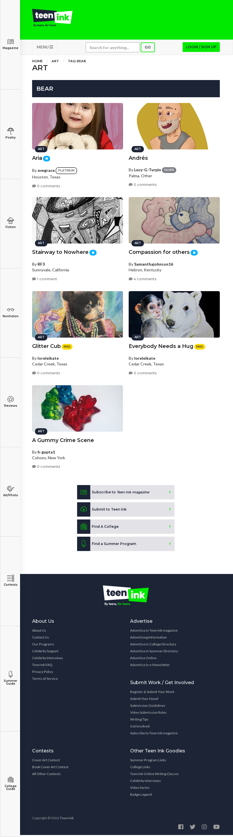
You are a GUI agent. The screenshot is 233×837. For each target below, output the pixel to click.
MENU (45, 48)
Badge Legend (141, 796)
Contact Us (40, 639)
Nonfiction (10, 312)
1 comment (44, 277)
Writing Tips (139, 721)
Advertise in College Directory (153, 646)
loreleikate (48, 356)
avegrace (46, 168)
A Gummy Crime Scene (63, 439)
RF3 (41, 262)
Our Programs (43, 646)
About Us (39, 632)
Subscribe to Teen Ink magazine (154, 735)
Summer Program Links (148, 762)
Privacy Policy (42, 673)
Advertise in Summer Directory (154, 653)
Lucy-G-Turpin (147, 168)
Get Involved (140, 728)
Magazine (10, 44)
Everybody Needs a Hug (161, 345)
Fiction (10, 223)
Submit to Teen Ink (102, 511)
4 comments (142, 277)
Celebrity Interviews (47, 660)
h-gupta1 (46, 450)
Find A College (98, 528)
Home (37, 63)
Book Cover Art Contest (50, 769)
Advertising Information (148, 639)
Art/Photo (10, 491)
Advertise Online (143, 660)
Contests (10, 581)
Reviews (10, 402)
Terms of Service (45, 680)
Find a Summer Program (106, 546)
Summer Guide (10, 678)
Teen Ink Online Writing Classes (154, 776)
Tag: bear (77, 63)
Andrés (138, 156)
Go (148, 49)
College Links (140, 769)
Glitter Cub (46, 345)
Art (55, 63)
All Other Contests (46, 776)
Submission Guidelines (147, 707)
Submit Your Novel (144, 700)
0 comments (46, 184)
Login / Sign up (201, 49)
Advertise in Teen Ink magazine (154, 632)
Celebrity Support (45, 653)
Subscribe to (113, 494)
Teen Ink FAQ (42, 667)
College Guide (10, 783)
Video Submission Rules (148, 714)
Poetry (10, 133)
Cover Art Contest (46, 762)
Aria (37, 156)
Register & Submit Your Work (152, 694)
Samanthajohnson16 (153, 262)
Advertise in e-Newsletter (150, 667)
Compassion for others (159, 251)
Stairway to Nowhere (60, 251)
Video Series (140, 789)
